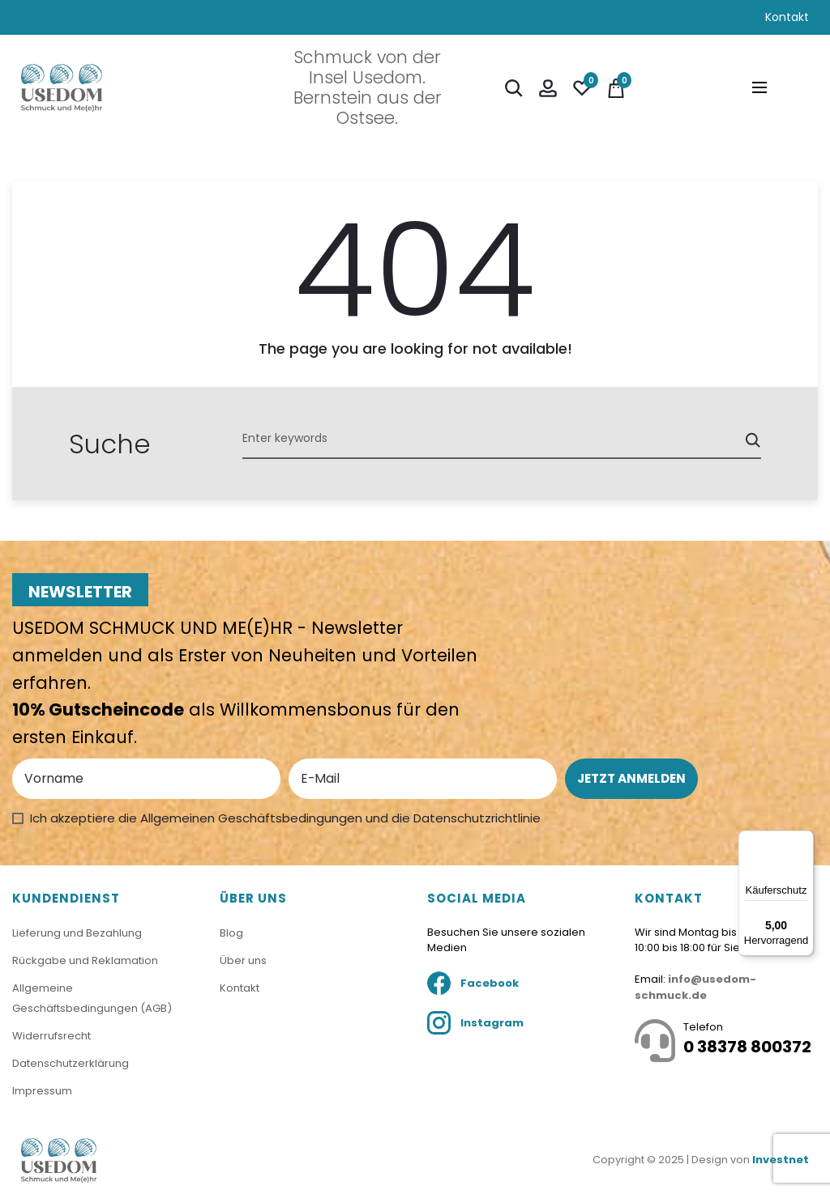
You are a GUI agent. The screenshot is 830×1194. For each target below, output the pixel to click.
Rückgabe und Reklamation (85, 961)
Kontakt (787, 17)
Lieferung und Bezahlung (77, 934)
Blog (231, 934)
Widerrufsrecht (51, 1035)
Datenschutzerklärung (70, 1063)
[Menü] (804, 840)
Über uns (243, 961)
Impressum (42, 1090)
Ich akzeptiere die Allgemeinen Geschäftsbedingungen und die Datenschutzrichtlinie (285, 817)
